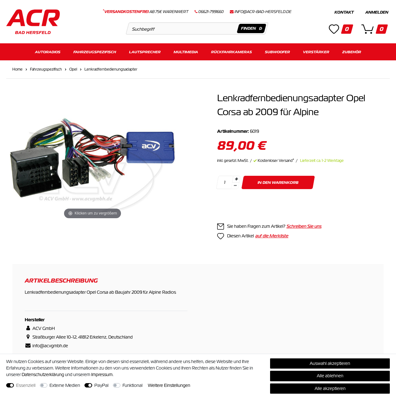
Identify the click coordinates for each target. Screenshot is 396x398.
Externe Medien (65, 385)
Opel (73, 69)
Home (17, 69)
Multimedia (186, 52)
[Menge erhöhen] (236, 179)
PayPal (101, 385)
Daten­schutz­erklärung (43, 374)
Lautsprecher (145, 52)
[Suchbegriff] (197, 28)
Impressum (102, 374)
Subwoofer (277, 52)
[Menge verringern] (235, 186)
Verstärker (316, 52)
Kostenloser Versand (276, 160)
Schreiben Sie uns (303, 226)
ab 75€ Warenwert (145, 11)
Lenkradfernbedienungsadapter (110, 69)
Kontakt (344, 12)
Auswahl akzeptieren (330, 363)
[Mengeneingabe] (224, 182)
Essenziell (26, 385)
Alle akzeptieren (330, 388)
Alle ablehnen (330, 376)
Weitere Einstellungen (169, 385)
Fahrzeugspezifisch (94, 52)
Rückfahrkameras (231, 52)
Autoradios (47, 52)
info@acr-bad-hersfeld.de (263, 11)
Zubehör (351, 52)
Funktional (133, 385)
